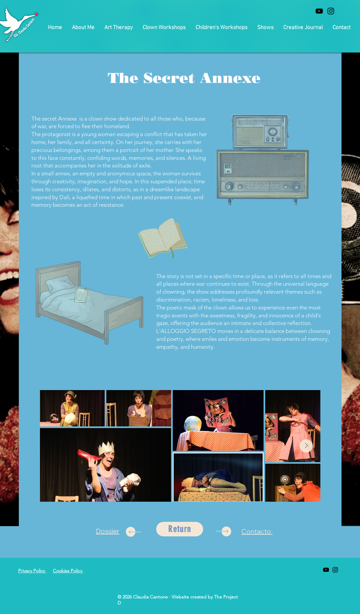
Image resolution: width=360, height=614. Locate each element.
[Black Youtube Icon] (319, 11)
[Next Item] (306, 445)
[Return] (179, 529)
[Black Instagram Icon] (330, 11)
